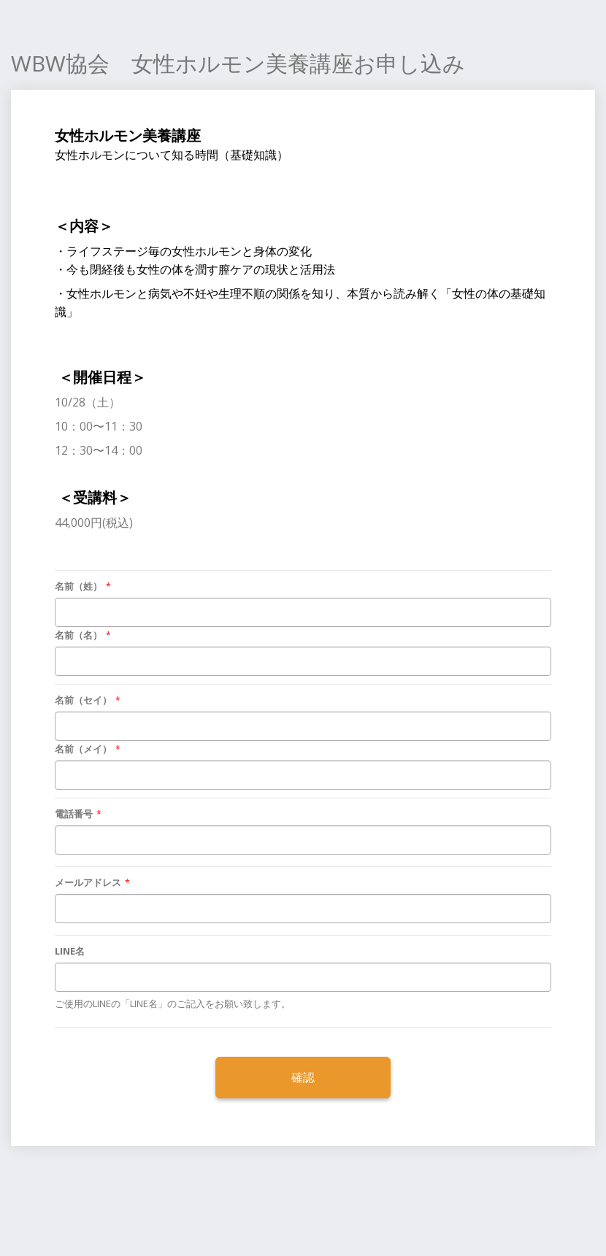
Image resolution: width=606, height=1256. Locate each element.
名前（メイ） (83, 748)
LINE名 (70, 951)
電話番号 (74, 813)
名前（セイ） (83, 699)
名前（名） (78, 635)
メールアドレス (88, 882)
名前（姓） (78, 586)
